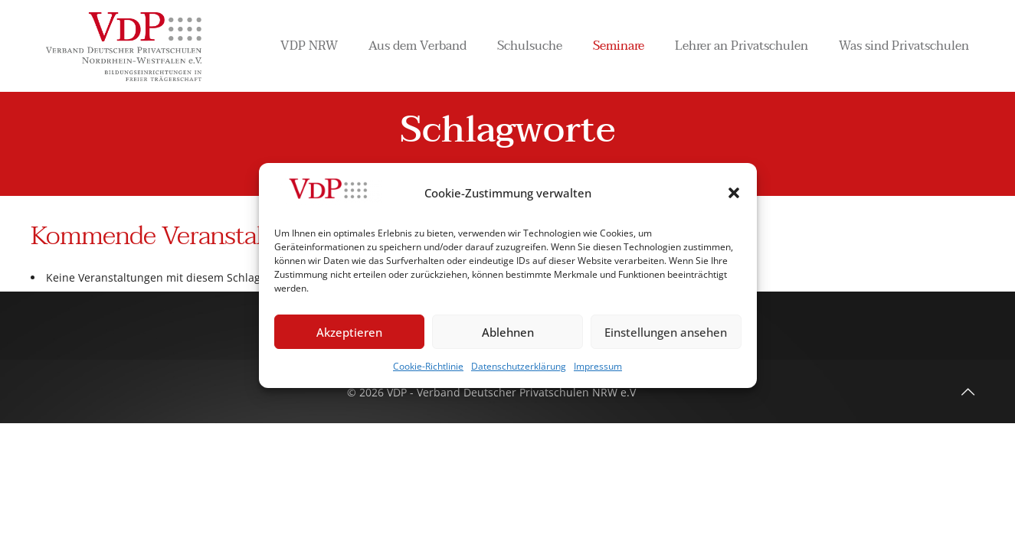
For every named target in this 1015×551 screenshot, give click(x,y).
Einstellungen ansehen (665, 332)
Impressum (598, 366)
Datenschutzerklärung (518, 366)
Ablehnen (508, 332)
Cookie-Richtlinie (428, 366)
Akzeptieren (349, 332)
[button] (734, 193)
